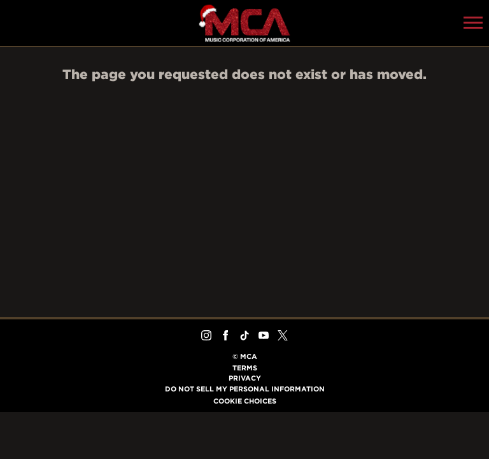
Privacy (245, 378)
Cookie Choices (244, 401)
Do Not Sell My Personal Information (245, 389)
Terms (244, 368)
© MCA (244, 356)
